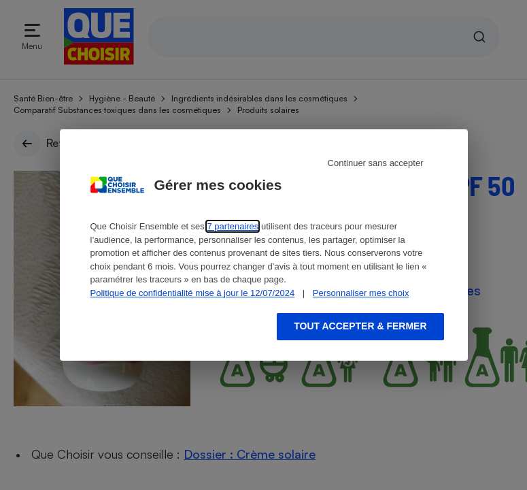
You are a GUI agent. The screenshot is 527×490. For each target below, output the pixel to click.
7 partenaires (232, 226)
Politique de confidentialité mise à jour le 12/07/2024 (192, 293)
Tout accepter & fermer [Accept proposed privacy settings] (360, 326)
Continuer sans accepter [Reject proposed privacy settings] (376, 163)
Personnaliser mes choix (361, 293)
